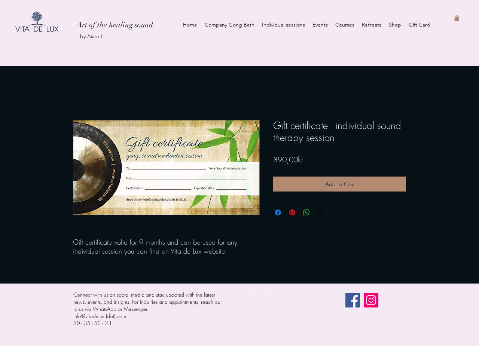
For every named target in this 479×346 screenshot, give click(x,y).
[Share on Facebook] (278, 212)
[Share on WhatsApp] (306, 212)
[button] (456, 18)
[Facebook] (352, 300)
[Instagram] (371, 300)
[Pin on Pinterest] (292, 212)
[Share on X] (320, 212)
